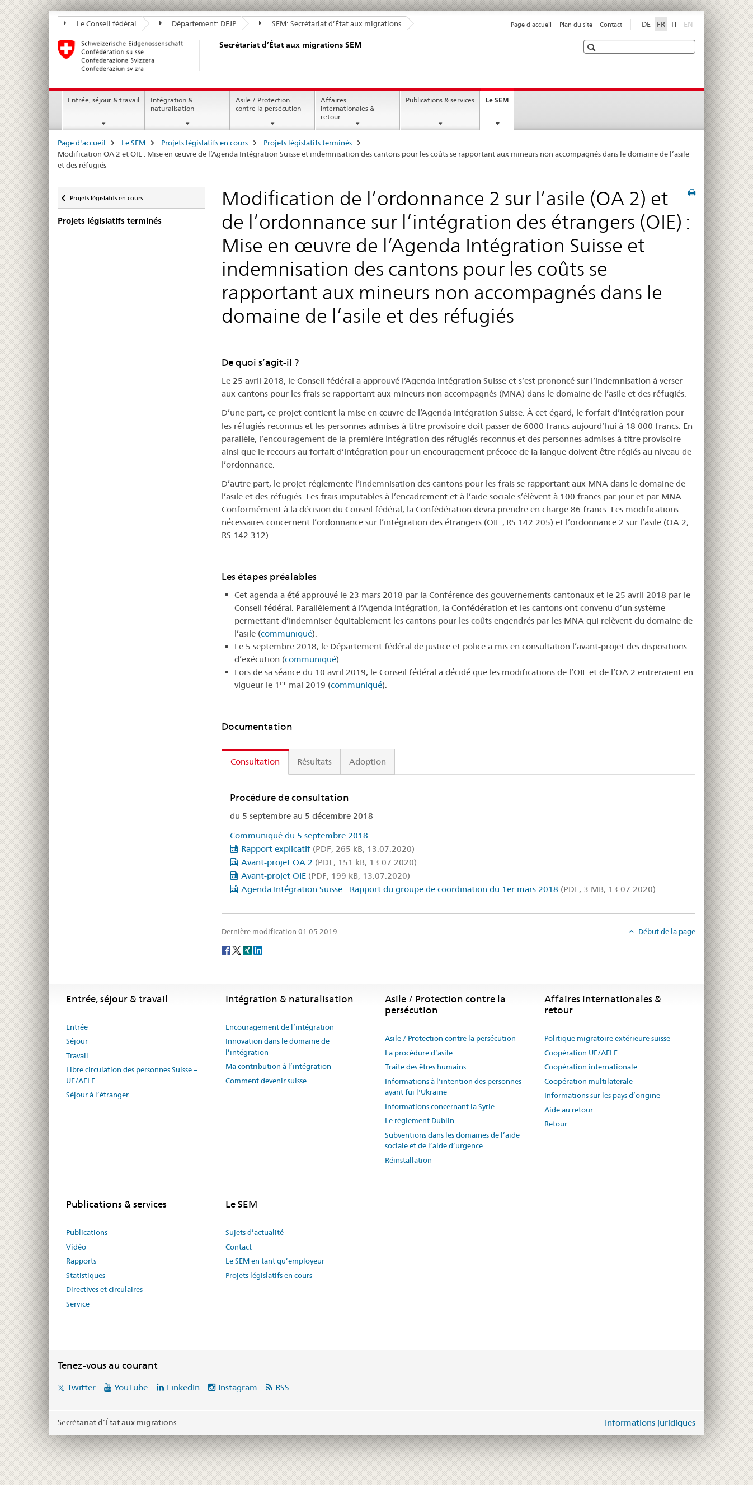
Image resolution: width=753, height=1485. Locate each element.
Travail (77, 1055)
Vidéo (76, 1246)
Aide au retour (568, 1109)
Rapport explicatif (328, 848)
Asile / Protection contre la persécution (268, 104)
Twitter (81, 1387)
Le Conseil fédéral (100, 23)
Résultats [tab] (314, 761)
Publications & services (440, 100)
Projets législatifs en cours (204, 142)
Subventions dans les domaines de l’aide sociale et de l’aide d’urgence (452, 1140)
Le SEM (500, 103)
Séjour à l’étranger (97, 1094)
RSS (282, 1387)
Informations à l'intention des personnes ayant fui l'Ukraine (453, 1087)
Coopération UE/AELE (581, 1052)
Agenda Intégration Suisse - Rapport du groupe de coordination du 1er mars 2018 (448, 889)
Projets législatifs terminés (307, 142)
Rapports (81, 1260)
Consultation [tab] (255, 761)
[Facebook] (227, 949)
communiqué (286, 633)
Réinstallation (408, 1160)
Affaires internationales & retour (347, 108)
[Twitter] (237, 949)
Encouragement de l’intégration (279, 1026)
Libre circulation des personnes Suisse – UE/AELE (131, 1075)
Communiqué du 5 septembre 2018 (299, 835)
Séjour (77, 1040)
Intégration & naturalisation (172, 104)
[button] (592, 47)
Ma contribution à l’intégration (278, 1066)
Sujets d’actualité (254, 1232)
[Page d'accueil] (217, 55)
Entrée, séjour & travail (103, 100)
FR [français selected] (661, 24)
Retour (555, 1123)
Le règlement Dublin (419, 1120)
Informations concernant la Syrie (440, 1106)
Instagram (237, 1387)
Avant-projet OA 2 (329, 862)
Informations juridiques (650, 1422)
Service (78, 1303)
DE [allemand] (646, 24)
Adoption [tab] (367, 761)
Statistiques (85, 1275)
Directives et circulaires (104, 1289)
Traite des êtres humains (425, 1066)
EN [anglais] (689, 23)
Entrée (77, 1026)
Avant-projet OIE (325, 875)
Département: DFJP (198, 23)
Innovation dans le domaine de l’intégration (277, 1046)
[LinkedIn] (257, 949)
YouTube (131, 1387)
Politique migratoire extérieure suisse (607, 1038)
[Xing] (248, 949)
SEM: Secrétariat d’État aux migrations (330, 23)
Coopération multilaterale (588, 1081)
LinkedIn (183, 1387)
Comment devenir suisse (266, 1080)
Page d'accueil (531, 25)
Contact (611, 25)
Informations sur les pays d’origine (602, 1095)
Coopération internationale (590, 1066)
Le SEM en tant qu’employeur (274, 1260)
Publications (86, 1232)
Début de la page (666, 931)
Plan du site (575, 25)
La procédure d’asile (419, 1052)
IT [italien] (674, 24)
